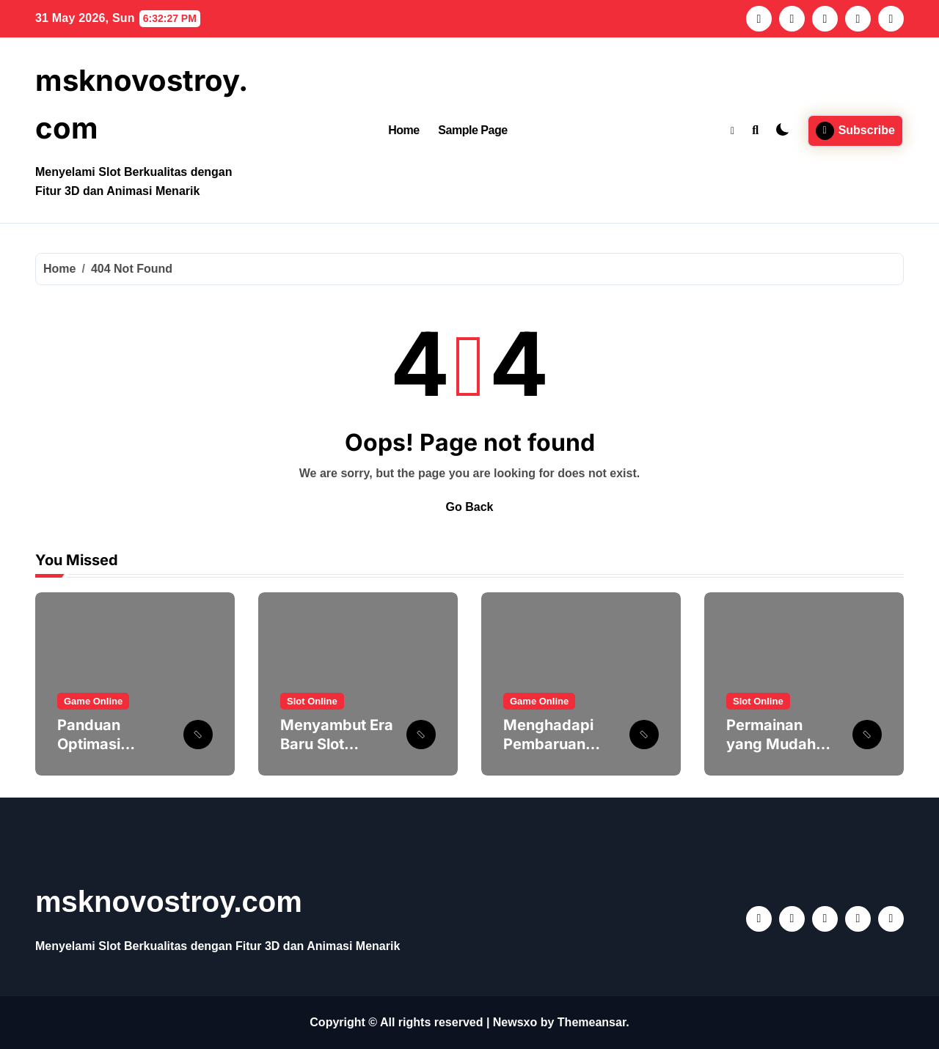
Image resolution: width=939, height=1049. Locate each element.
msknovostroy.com (168, 902)
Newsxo (515, 1022)
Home (404, 130)
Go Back (470, 507)
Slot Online (312, 701)
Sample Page (472, 130)
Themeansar (592, 1022)
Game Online (93, 701)
